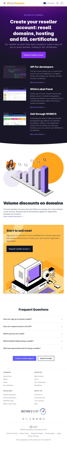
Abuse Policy (24, 433)
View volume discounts (13, 216)
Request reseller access (33, 55)
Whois (5, 379)
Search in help (46, 358)
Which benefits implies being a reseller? (32, 341)
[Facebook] (23, 419)
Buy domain (7, 376)
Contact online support (24, 358)
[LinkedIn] (40, 419)
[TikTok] (33, 419)
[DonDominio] (15, 3)
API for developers (9, 398)
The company (39, 401)
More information (37, 82)
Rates (5, 382)
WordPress (38, 385)
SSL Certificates (40, 382)
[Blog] (44, 419)
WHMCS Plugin (8, 401)
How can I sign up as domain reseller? (32, 319)
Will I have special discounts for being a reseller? (32, 348)
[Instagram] (30, 419)
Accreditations (8, 385)
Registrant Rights (37, 433)
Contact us (38, 395)
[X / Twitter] (27, 419)
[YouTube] (37, 419)
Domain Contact (12, 433)
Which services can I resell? (32, 334)
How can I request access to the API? (32, 326)
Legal (59, 433)
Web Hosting (38, 376)
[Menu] (5, 3)
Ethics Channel (33, 436)
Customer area (39, 398)
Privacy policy (50, 433)
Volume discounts (9, 395)
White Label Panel (9, 404)
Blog (36, 404)
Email (36, 379)
